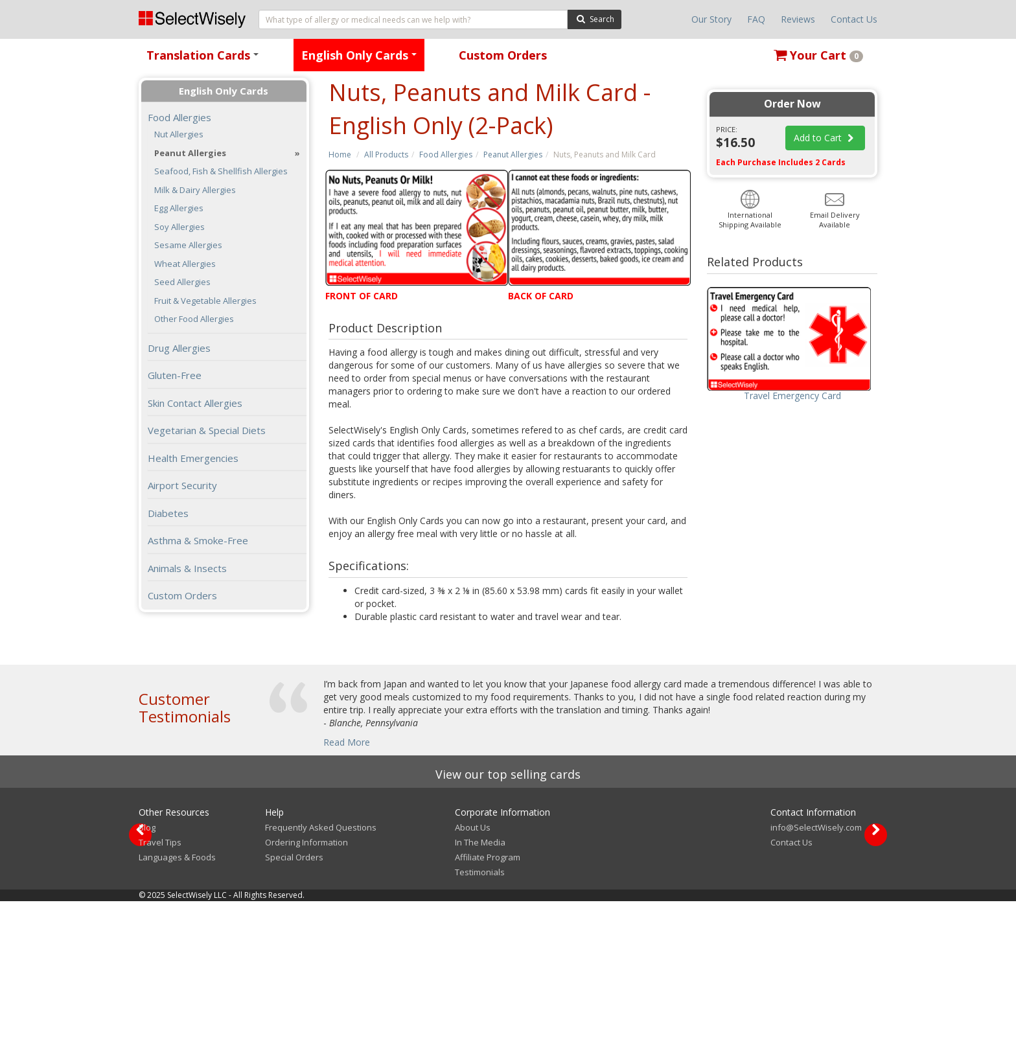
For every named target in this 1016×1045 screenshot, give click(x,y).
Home (340, 154)
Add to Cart (825, 138)
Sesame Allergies (188, 245)
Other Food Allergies (194, 319)
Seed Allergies (182, 282)
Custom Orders (503, 55)
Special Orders (294, 1001)
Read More (346, 742)
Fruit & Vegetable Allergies (205, 300)
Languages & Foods (177, 1001)
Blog (147, 971)
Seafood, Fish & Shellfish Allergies (221, 171)
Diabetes (168, 513)
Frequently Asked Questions (320, 971)
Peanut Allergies (512, 154)
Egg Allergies (178, 208)
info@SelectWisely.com (816, 971)
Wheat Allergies (185, 264)
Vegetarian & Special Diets (207, 430)
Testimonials (480, 1016)
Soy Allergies (179, 227)
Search (594, 18)
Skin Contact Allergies (195, 402)
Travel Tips (160, 986)
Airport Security (182, 485)
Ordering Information (306, 986)
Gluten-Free (175, 375)
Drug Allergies (179, 347)
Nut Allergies (178, 134)
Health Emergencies (193, 458)
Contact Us (854, 19)
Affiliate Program (487, 1001)
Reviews (798, 19)
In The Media (480, 986)
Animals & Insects (187, 568)
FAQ (756, 19)
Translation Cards (204, 59)
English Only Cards (361, 59)
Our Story (711, 19)
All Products (386, 154)
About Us (473, 971)
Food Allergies (445, 154)
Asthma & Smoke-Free (198, 540)
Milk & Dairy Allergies (195, 190)
